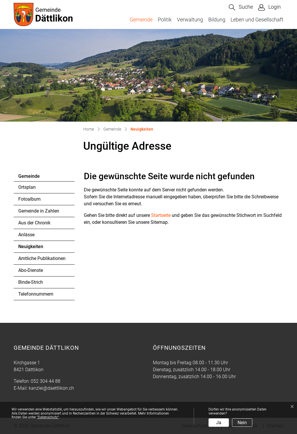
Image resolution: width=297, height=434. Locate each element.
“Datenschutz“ (48, 417)
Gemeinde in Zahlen (38, 211)
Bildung (216, 20)
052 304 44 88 (45, 381)
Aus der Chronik (34, 223)
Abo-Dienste (30, 270)
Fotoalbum (29, 199)
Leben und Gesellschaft (257, 20)
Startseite (161, 215)
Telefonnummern (35, 294)
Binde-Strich (30, 282)
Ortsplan (27, 187)
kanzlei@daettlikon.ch (51, 388)
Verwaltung (190, 20)
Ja (218, 422)
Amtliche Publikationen (42, 258)
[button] (241, 7)
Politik (165, 20)
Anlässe (26, 234)
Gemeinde (141, 20)
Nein (242, 422)
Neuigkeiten (34, 248)
